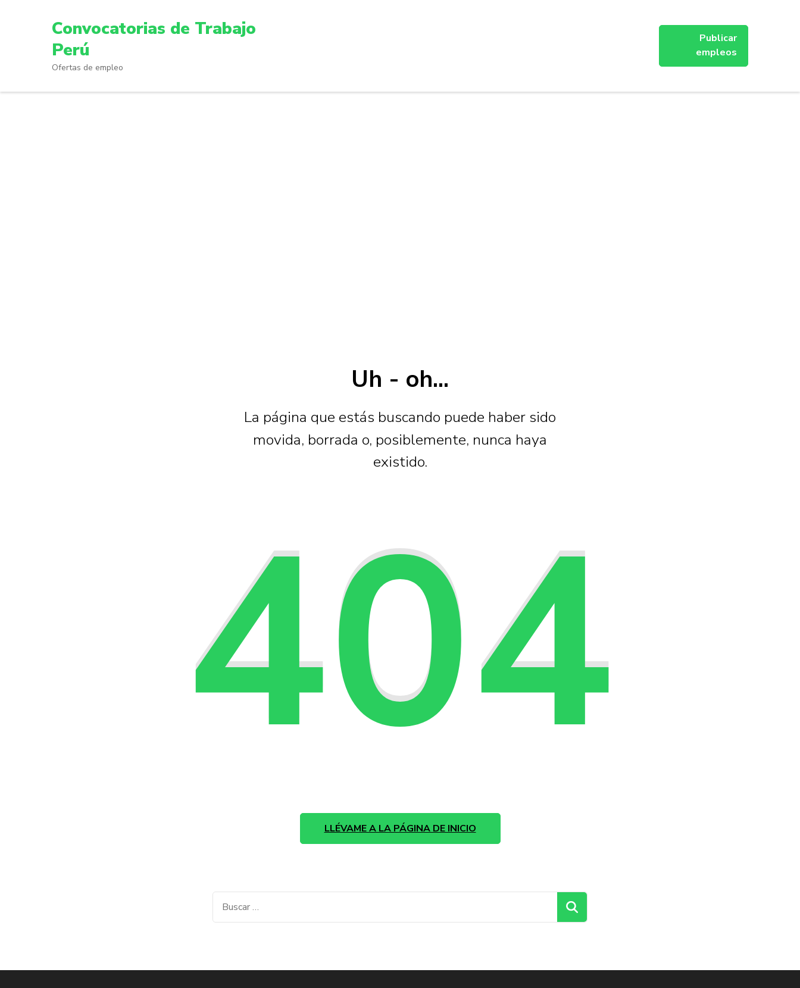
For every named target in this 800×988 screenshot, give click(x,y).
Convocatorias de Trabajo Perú (154, 39)
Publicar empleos (716, 45)
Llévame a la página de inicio (400, 828)
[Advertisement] (400, 222)
